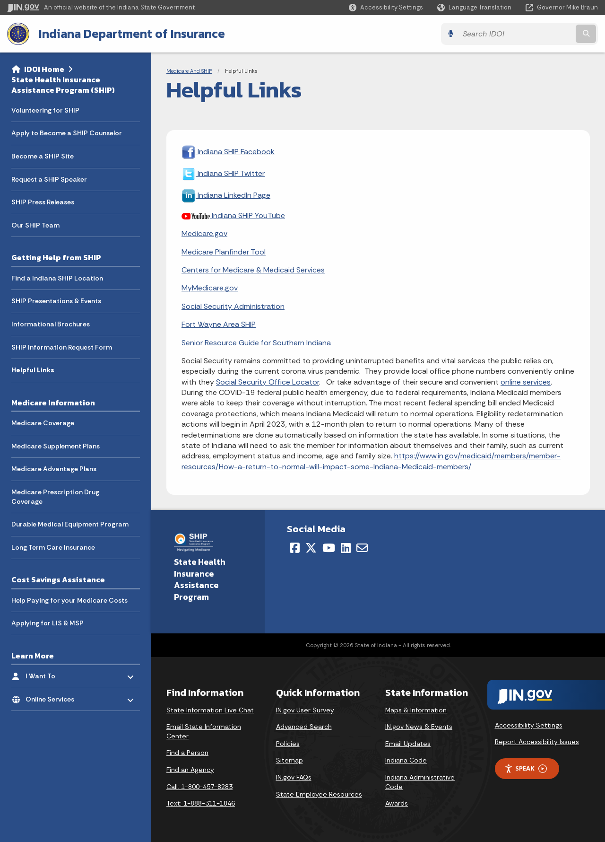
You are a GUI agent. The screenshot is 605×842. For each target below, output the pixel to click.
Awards (396, 803)
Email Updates (408, 743)
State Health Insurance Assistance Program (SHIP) (63, 85)
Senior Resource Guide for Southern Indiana (256, 342)
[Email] (362, 547)
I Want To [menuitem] (53, 673)
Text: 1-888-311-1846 (200, 803)
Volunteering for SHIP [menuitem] (45, 110)
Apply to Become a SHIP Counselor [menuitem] (66, 133)
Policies (288, 743)
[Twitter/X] (311, 547)
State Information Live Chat (210, 709)
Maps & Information (416, 709)
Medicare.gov (204, 233)
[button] (386, 7)
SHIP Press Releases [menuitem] (42, 202)
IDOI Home (44, 69)
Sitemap (289, 760)
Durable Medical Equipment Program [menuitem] (70, 524)
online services (526, 381)
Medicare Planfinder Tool (224, 251)
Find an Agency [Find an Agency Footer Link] (190, 769)
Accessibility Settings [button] (528, 724)
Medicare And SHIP (189, 71)
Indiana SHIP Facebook (228, 151)
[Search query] (525, 34)
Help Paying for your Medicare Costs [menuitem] (69, 600)
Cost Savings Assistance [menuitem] (58, 580)
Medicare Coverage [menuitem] (42, 423)
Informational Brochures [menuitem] (50, 324)
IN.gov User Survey (305, 709)
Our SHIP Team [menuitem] (35, 225)
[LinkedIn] (346, 547)
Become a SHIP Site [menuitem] (42, 156)
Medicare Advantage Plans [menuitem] (53, 469)
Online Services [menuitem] (53, 697)
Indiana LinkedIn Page (226, 195)
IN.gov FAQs (293, 777)
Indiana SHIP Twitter (223, 173)
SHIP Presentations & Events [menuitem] (56, 301)
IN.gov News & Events (418, 726)
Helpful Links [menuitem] (32, 370)
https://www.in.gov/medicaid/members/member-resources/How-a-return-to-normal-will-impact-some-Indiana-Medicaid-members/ (371, 461)
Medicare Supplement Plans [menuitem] (55, 446)
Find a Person (187, 752)
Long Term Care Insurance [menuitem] (53, 547)
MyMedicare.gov (210, 288)
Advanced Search (304, 726)
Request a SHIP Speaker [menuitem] (49, 179)
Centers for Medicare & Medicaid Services (253, 270)
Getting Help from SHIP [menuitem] (56, 258)
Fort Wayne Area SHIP (219, 324)
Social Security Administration (233, 306)
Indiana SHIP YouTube (233, 215)
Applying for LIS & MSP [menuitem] (47, 623)
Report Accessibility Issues (537, 741)
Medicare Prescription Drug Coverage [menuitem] (55, 497)
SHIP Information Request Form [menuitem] (61, 347)
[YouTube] (328, 547)
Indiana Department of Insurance (132, 34)
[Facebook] (295, 547)
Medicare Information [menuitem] (53, 402)
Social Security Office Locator (267, 381)
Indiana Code (406, 760)
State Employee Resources (319, 793)
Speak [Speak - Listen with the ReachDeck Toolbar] (525, 768)
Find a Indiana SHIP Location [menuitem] (57, 278)
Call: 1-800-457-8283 (199, 786)
